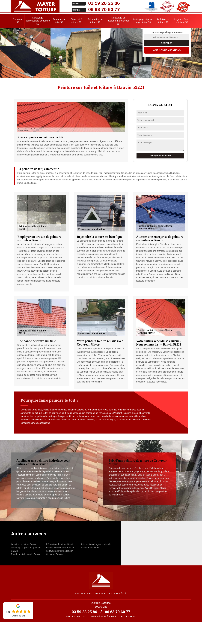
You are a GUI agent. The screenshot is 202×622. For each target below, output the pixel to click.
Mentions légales (123, 617)
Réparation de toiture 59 (95, 21)
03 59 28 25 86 (98, 3)
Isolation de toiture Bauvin (23, 544)
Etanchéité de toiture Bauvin (60, 547)
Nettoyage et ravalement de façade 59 (118, 20)
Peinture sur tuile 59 (59, 21)
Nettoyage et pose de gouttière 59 (143, 21)
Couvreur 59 (18, 21)
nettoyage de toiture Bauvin (59, 551)
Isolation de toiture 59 (163, 21)
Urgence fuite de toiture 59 (181, 21)
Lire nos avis (18, 616)
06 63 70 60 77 (98, 9)
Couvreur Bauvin (54, 554)
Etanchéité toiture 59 (76, 21)
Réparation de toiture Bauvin (60, 544)
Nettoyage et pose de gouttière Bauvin (26, 549)
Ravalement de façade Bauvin (26, 554)
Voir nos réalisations (167, 50)
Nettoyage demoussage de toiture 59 (38, 20)
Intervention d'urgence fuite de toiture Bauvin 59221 (96, 546)
